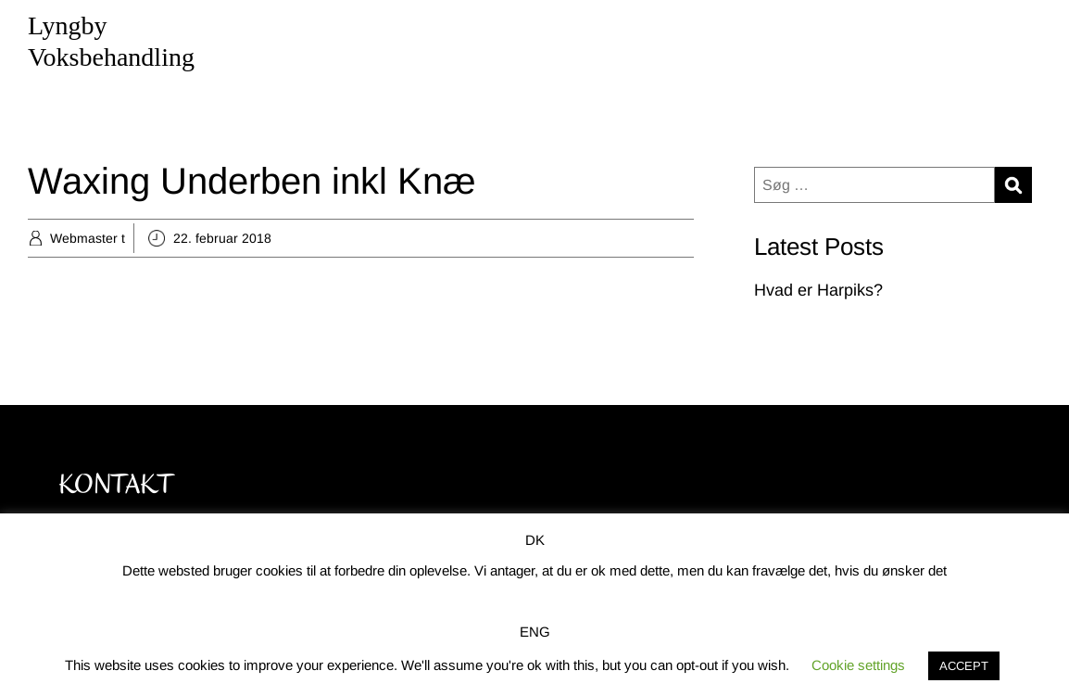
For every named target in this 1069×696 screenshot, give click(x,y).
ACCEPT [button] (963, 666)
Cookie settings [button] (858, 665)
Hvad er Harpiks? (818, 290)
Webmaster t (87, 238)
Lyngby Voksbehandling (111, 41)
